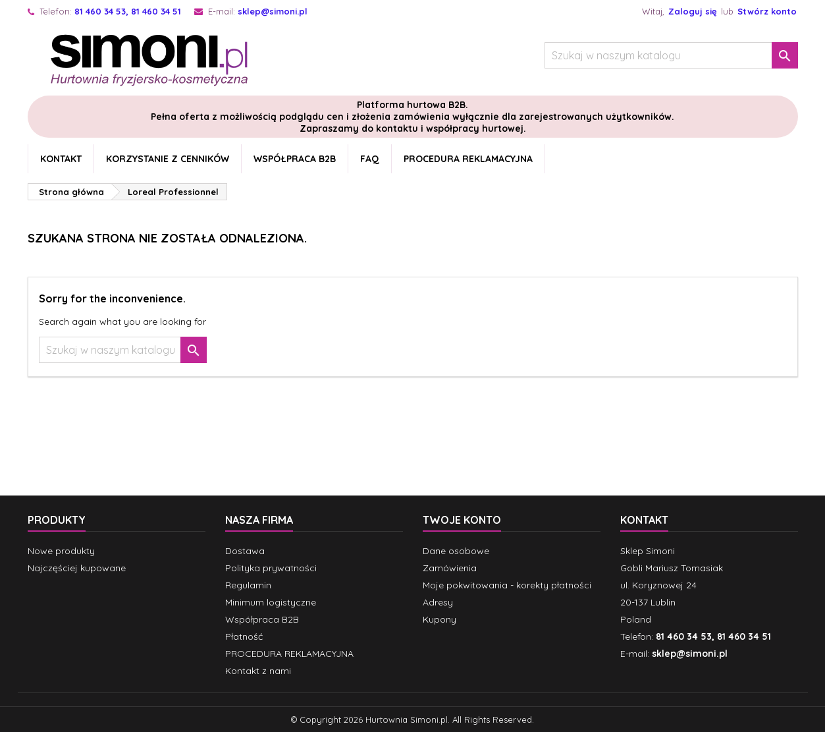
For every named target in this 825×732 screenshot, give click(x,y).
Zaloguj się (692, 11)
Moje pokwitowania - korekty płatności (507, 585)
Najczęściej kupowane (77, 568)
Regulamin (248, 585)
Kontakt (61, 159)
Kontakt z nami (258, 671)
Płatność (244, 636)
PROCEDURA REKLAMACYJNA (468, 159)
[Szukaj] (671, 55)
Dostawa (245, 551)
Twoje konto (462, 519)
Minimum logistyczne (270, 602)
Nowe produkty (61, 551)
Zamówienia (450, 568)
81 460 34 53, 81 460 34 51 (127, 11)
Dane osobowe (456, 551)
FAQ (369, 159)
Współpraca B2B (294, 159)
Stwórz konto (767, 11)
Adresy (438, 602)
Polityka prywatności (271, 568)
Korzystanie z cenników (167, 159)
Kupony (439, 619)
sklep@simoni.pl (272, 11)
